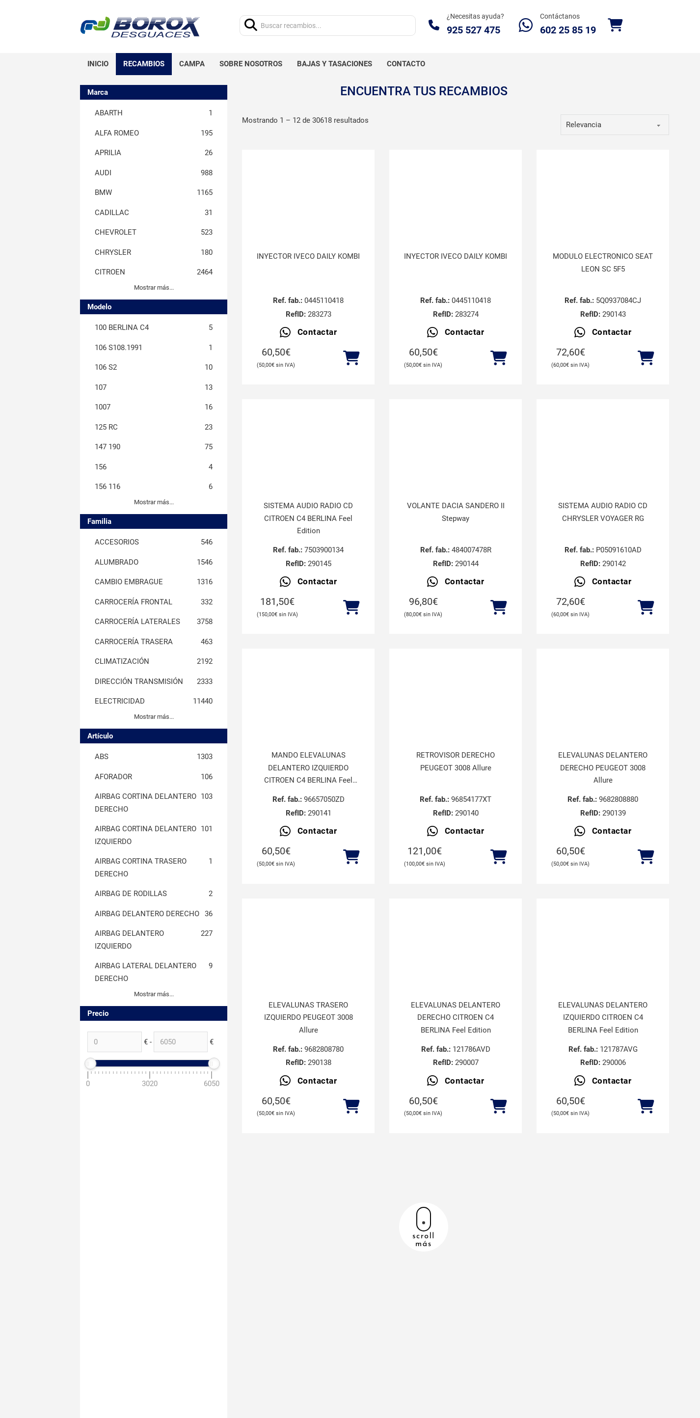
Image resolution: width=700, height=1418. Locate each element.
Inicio (97, 63)
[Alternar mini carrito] (615, 25)
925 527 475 (473, 30)
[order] (615, 124)
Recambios (143, 63)
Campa (192, 63)
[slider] (90, 1063)
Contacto (406, 63)
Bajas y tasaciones (334, 63)
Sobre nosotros (250, 63)
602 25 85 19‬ (568, 30)
